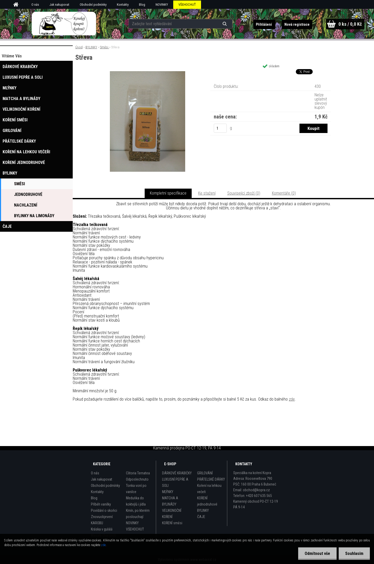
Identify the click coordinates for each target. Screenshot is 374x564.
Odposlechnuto (137, 479)
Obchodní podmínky (93, 4)
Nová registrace (297, 24)
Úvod (79, 47)
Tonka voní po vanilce (136, 488)
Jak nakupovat (59, 4)
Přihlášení (264, 24)
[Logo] (63, 24)
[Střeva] (147, 73)
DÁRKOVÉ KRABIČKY (177, 473)
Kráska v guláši (101, 529)
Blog (142, 4)
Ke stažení (207, 193)
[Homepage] (18, 5)
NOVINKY (162, 4)
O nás (35, 4)
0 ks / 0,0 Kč (350, 24)
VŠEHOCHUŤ (187, 4)
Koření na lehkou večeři (209, 488)
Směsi (104, 47)
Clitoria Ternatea (138, 473)
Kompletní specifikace (168, 193)
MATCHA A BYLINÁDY (170, 501)
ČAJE (201, 517)
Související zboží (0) (243, 193)
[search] (225, 24)
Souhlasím (354, 553)
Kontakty (123, 4)
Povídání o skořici (104, 510)
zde (292, 399)
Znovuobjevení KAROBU (102, 520)
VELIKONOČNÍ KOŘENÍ (171, 513)
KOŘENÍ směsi (172, 523)
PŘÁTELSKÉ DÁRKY (211, 479)
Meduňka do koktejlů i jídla (136, 501)
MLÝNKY (167, 492)
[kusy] (220, 128)
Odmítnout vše (317, 553)
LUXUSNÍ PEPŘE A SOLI (175, 482)
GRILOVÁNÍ (205, 473)
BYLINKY (91, 47)
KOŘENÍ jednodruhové (207, 501)
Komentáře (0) (284, 193)
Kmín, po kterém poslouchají (138, 513)
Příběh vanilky (101, 504)
